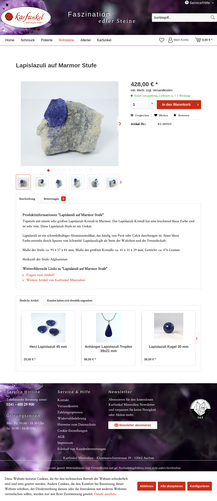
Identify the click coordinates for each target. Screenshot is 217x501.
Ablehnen (146, 486)
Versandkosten (67, 406)
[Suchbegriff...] (184, 17)
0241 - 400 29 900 (20, 404)
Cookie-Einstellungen (72, 430)
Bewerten (181, 115)
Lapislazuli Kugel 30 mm (168, 346)
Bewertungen (55, 198)
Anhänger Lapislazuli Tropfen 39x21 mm (108, 349)
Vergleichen (140, 115)
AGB (60, 436)
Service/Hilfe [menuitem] (198, 3)
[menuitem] (184, 17)
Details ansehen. (105, 493)
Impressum (65, 442)
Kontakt (63, 399)
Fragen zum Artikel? (38, 274)
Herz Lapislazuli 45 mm (48, 346)
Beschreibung (27, 199)
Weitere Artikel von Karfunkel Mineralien (53, 280)
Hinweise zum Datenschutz (76, 424)
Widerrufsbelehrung (71, 418)
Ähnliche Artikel (28, 300)
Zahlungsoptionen (70, 412)
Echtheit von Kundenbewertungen (81, 448)
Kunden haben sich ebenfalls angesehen (69, 300)
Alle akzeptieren (171, 486)
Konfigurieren (199, 486)
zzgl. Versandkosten (159, 90)
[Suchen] (213, 17)
